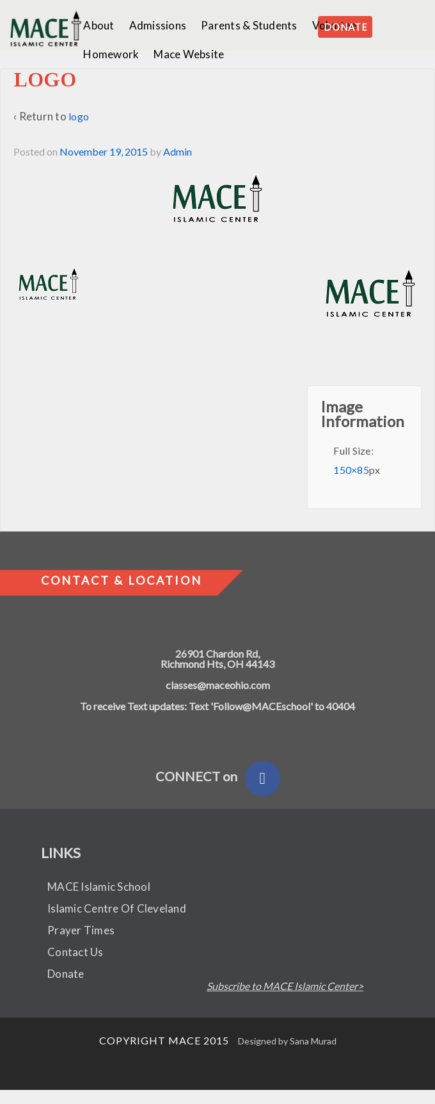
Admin (177, 151)
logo (78, 116)
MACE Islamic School (98, 886)
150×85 (351, 470)
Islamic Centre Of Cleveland (116, 908)
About (98, 25)
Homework (111, 54)
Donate (65, 973)
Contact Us (75, 952)
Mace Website (189, 54)
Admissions (158, 25)
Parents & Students (249, 25)
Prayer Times (81, 930)
